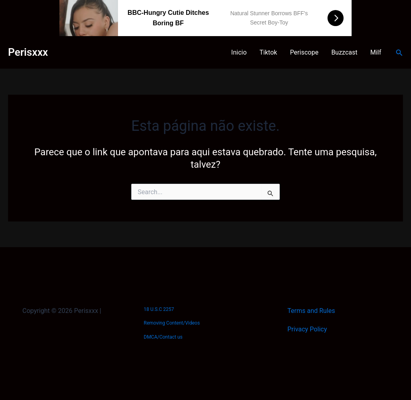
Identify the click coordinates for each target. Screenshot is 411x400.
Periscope (304, 52)
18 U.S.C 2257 (159, 309)
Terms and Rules (311, 311)
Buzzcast (344, 52)
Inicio (238, 52)
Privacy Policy (307, 329)
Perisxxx (28, 52)
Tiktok (268, 52)
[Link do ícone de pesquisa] (399, 53)
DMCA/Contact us (163, 337)
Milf (375, 52)
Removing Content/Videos (172, 323)
